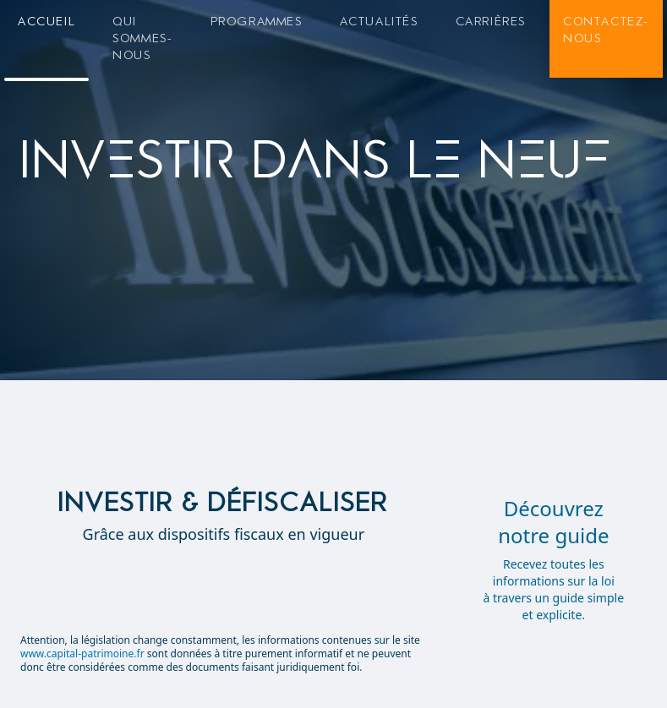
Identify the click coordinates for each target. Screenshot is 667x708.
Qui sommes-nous (142, 38)
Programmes (256, 21)
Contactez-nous (606, 30)
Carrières (491, 21)
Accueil (46, 21)
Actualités (379, 21)
